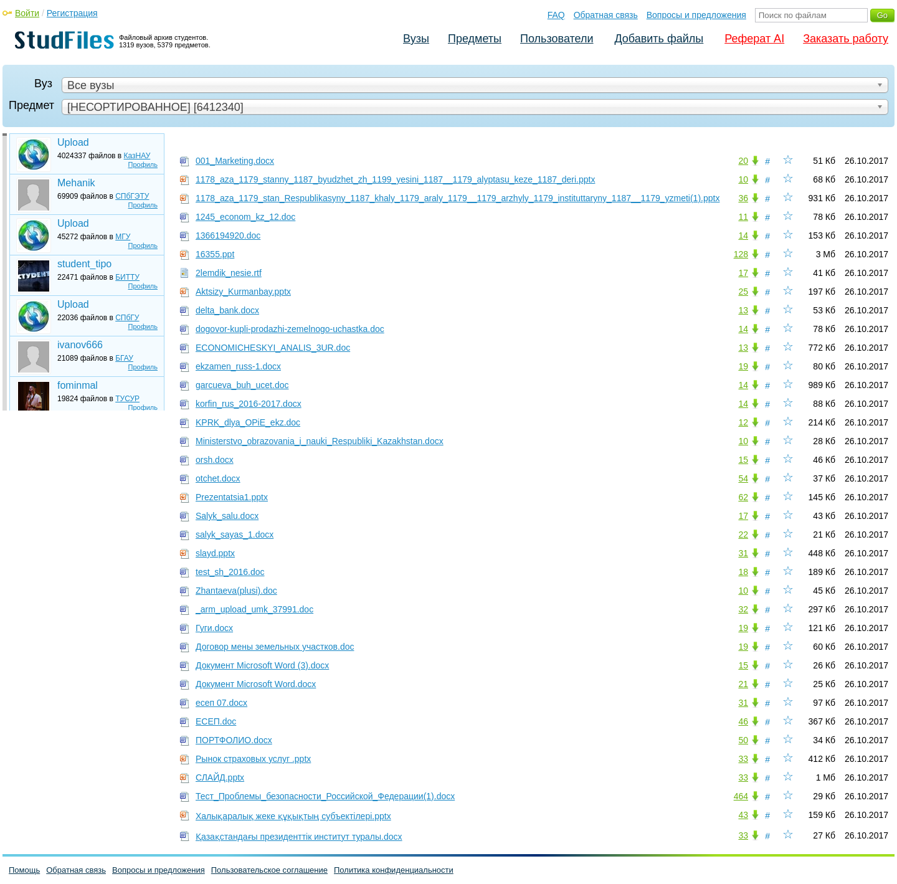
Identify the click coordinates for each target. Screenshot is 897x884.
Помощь (24, 870)
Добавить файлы (658, 38)
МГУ (122, 236)
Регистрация (72, 13)
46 (743, 721)
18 (743, 572)
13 (743, 310)
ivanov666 (80, 345)
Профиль (143, 164)
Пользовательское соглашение (269, 870)
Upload (73, 142)
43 (743, 815)
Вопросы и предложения (696, 15)
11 (743, 217)
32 (743, 609)
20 (743, 161)
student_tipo (84, 264)
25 (743, 292)
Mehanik (76, 183)
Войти (27, 13)
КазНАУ (137, 155)
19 (743, 366)
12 (743, 422)
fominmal (77, 385)
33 (743, 759)
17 (743, 273)
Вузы (416, 38)
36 (743, 198)
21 (743, 684)
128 (741, 254)
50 (743, 740)
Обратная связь (606, 15)
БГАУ (124, 358)
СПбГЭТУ (132, 196)
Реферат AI (754, 38)
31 (743, 553)
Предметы (474, 38)
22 (743, 534)
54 (743, 478)
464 (741, 796)
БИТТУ (127, 277)
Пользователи (556, 38)
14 (743, 235)
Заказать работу (845, 38)
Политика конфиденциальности (393, 870)
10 (743, 179)
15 (743, 460)
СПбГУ (127, 317)
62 (743, 497)
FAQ (556, 15)
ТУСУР (127, 398)
